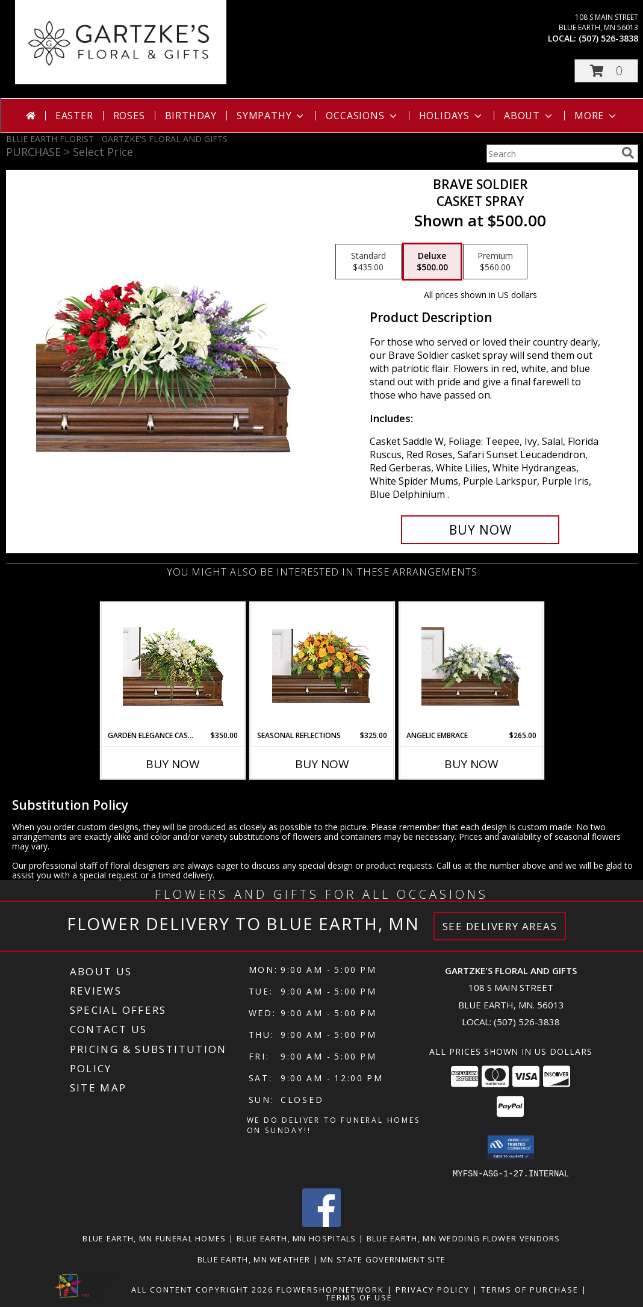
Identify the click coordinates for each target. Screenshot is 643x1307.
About (529, 115)
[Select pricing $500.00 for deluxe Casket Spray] (432, 261)
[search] (628, 153)
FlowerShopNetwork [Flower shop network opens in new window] (330, 1289)
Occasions (362, 115)
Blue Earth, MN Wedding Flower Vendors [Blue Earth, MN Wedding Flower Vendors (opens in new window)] (464, 1237)
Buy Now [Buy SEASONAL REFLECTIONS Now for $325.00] (322, 764)
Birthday (191, 115)
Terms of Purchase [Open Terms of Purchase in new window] (530, 1289)
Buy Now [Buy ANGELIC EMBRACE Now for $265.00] (471, 764)
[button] (606, 70)
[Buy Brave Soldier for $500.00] (480, 529)
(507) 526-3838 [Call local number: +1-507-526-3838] (608, 38)
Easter (74, 115)
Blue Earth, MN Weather (254, 1258)
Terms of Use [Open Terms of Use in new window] (359, 1296)
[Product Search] (551, 153)
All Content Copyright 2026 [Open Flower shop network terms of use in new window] (202, 1289)
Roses (129, 115)
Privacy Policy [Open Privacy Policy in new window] (433, 1289)
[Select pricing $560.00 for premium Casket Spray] (495, 261)
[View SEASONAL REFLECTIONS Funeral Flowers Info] (322, 666)
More (596, 115)
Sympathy (271, 115)
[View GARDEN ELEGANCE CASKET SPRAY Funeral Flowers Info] (173, 666)
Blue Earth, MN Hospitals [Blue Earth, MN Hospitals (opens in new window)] (296, 1237)
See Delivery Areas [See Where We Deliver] (500, 926)
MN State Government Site (383, 1258)
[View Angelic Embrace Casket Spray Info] (471, 666)
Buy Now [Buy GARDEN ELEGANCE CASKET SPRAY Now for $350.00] (173, 764)
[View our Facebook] (321, 1223)
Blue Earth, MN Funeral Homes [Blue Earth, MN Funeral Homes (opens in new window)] (154, 1237)
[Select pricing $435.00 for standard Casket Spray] (368, 261)
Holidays (451, 115)
